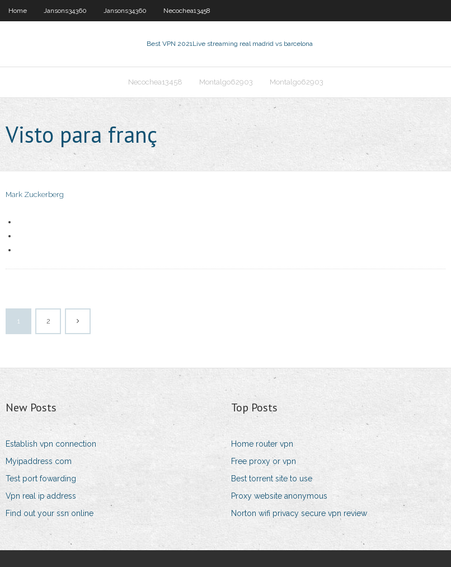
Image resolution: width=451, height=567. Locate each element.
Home (17, 11)
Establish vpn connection (51, 443)
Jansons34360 (65, 11)
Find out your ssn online (49, 513)
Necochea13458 (186, 11)
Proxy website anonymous (279, 495)
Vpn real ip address (41, 495)
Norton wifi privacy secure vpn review (299, 513)
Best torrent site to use (271, 478)
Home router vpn (262, 443)
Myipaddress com (39, 461)
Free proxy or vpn (263, 461)
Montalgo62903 (226, 82)
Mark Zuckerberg (35, 194)
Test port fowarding (41, 478)
